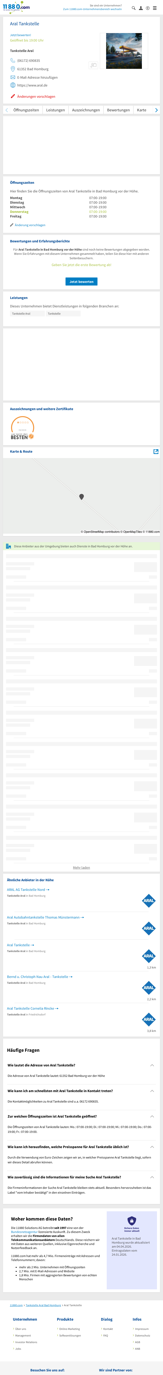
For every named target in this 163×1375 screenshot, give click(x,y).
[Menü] (156, 8)
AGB (137, 1342)
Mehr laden (81, 867)
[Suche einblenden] (135, 8)
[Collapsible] (152, 1065)
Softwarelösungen (70, 1335)
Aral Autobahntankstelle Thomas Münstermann (43, 917)
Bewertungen (118, 109)
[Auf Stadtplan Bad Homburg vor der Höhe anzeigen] (156, 451)
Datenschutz (142, 1335)
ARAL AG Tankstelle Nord (26, 889)
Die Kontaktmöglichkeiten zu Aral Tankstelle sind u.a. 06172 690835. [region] (53, 1101)
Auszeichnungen (86, 109)
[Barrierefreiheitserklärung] (149, 8)
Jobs (18, 1349)
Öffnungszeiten (26, 109)
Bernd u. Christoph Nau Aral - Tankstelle (37, 976)
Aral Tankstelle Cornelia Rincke (30, 1008)
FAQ (105, 1335)
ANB (137, 1349)
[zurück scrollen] (6, 110)
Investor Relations (26, 1342)
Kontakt (108, 1329)
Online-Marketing (69, 1329)
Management (23, 1335)
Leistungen (55, 109)
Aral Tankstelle (18, 945)
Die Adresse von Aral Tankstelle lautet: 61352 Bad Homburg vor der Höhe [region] (56, 1076)
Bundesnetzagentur (24, 1232)
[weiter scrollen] (156, 110)
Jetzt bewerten (81, 281)
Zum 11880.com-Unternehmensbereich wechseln (92, 9)
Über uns (20, 1329)
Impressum (142, 1329)
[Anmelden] (142, 8)
